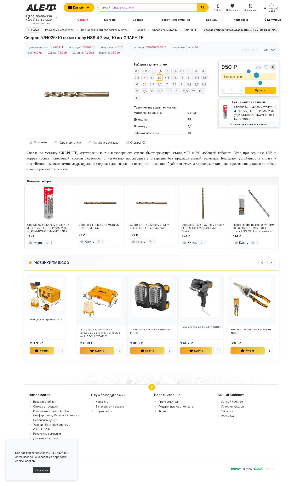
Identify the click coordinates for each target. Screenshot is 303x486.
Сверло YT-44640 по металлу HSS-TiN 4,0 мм (99, 226)
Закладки (227, 411)
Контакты (102, 401)
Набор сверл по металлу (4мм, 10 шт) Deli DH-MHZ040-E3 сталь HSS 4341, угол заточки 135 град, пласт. (254, 228)
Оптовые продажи (45, 406)
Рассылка (227, 416)
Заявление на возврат (111, 406)
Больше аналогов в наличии (248, 124)
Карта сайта (104, 411)
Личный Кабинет (232, 401)
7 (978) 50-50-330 (39, 19)
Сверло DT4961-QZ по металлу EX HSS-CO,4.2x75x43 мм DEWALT (202, 228)
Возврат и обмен (44, 401)
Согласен (41, 470)
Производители (168, 401)
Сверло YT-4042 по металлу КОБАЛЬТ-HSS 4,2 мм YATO (149, 226)
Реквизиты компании (47, 433)
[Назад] (33, 30)
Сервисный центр (45, 420)
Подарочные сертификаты (176, 406)
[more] (51, 243)
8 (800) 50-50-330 (38, 16)
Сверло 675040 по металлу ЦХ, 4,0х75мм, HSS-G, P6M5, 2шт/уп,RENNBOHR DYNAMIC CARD (48, 228)
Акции (162, 411)
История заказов (232, 406)
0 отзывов (268, 50)
